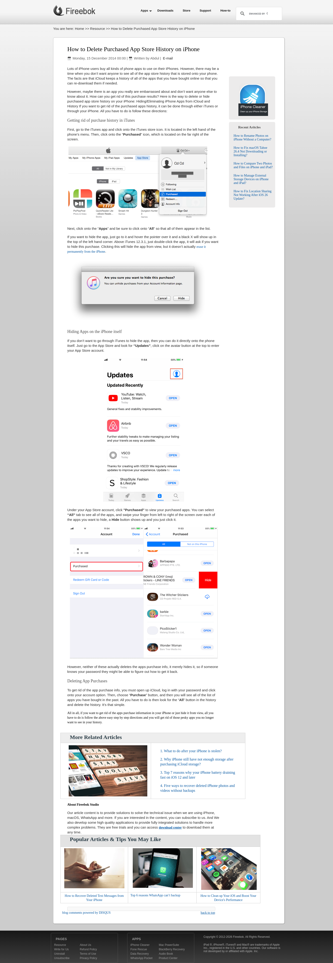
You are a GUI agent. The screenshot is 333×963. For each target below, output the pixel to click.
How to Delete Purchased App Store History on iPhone (133, 49)
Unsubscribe (62, 958)
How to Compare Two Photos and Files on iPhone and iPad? (253, 165)
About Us (85, 945)
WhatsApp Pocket (141, 958)
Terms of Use (88, 953)
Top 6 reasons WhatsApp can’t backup (155, 895)
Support (205, 10)
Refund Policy (88, 949)
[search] (258, 13)
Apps (144, 10)
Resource (97, 29)
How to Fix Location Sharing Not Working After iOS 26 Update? (252, 194)
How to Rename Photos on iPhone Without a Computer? (252, 137)
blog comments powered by (86, 912)
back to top (208, 912)
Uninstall (59, 953)
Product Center (168, 958)
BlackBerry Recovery (172, 949)
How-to (225, 10)
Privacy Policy (88, 958)
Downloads (165, 10)
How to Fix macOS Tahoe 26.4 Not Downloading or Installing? (250, 151)
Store (186, 10)
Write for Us (61, 949)
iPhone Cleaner (140, 945)
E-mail (167, 58)
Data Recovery (139, 953)
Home (79, 29)
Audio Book (166, 953)
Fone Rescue (138, 949)
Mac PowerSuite (169, 945)
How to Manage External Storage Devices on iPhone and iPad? (251, 179)
